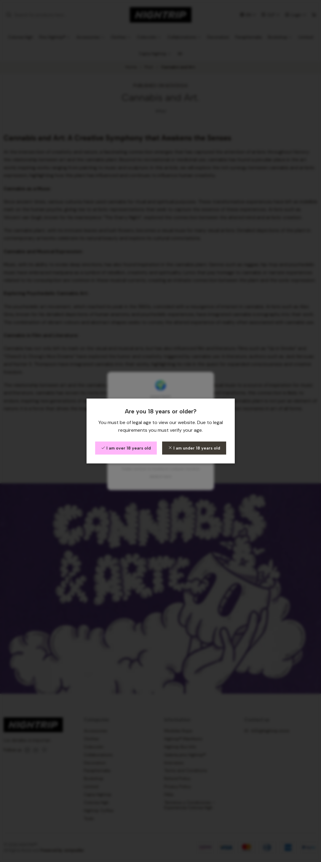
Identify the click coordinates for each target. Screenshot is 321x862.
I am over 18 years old (126, 448)
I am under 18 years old (194, 448)
